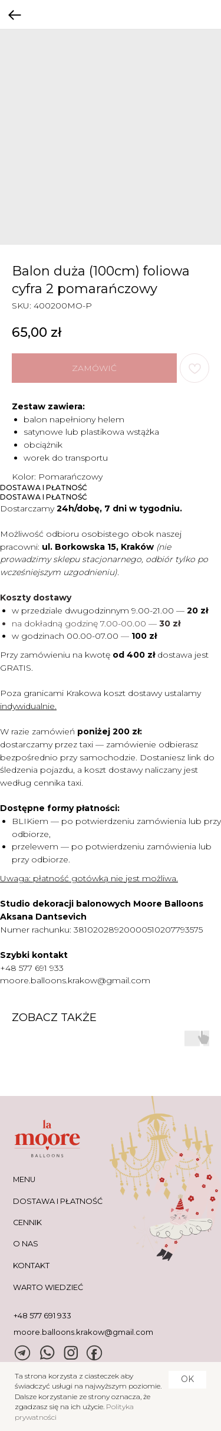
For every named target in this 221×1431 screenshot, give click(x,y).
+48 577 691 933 (32, 968)
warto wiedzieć (48, 1287)
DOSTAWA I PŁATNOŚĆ (58, 1201)
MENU (24, 1179)
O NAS (25, 1243)
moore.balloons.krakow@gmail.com (75, 980)
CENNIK (27, 1222)
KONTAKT (31, 1265)
